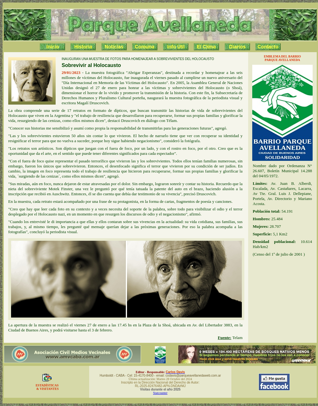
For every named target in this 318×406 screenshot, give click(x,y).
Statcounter (160, 393)
